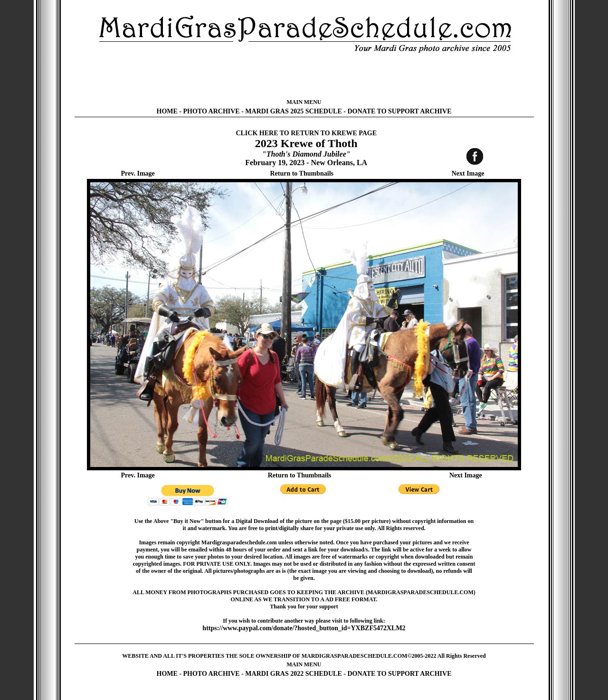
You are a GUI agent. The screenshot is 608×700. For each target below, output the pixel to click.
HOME (167, 111)
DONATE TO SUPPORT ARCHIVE (399, 111)
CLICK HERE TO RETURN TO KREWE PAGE (306, 133)
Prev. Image (138, 173)
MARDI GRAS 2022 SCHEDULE (293, 673)
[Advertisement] (304, 76)
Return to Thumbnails (301, 173)
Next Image (468, 173)
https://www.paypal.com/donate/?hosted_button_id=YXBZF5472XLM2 (303, 628)
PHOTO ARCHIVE (211, 111)
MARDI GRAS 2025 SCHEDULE (293, 111)
